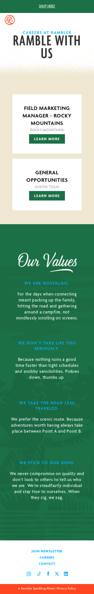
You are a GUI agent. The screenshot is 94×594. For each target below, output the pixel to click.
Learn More (47, 139)
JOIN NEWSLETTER (47, 551)
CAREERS (47, 558)
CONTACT (47, 564)
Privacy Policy (66, 589)
